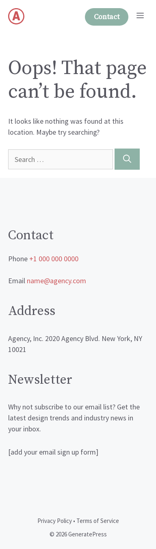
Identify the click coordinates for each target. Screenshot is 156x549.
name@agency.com (56, 280)
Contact (106, 17)
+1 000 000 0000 (53, 258)
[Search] (127, 159)
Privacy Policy (54, 521)
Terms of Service (97, 521)
